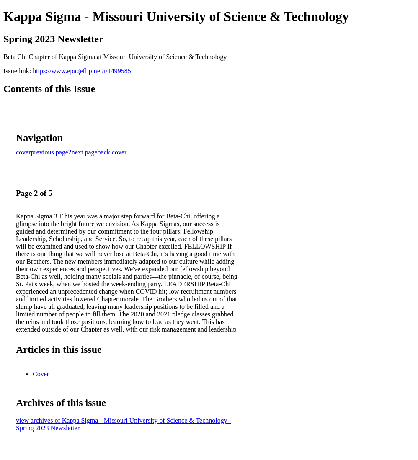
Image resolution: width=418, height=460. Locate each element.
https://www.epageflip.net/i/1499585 (82, 71)
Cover (41, 374)
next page (85, 152)
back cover (112, 152)
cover (23, 152)
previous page (49, 152)
